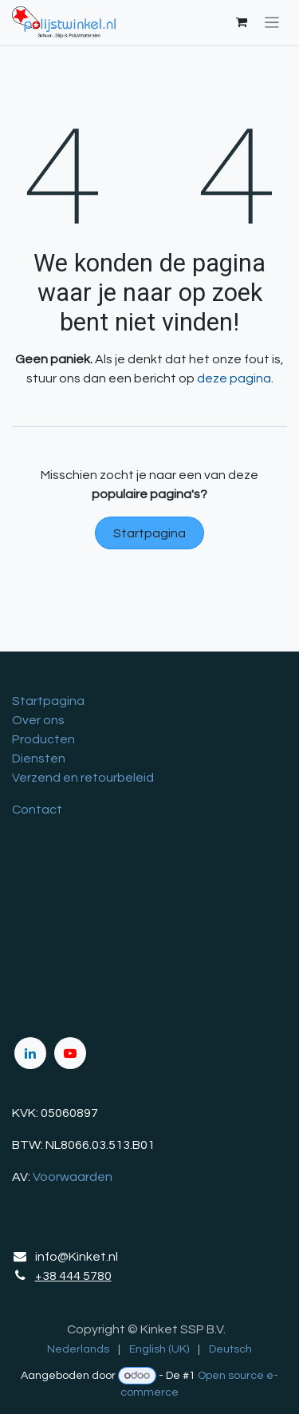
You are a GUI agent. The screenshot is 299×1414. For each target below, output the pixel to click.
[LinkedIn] (30, 1053)
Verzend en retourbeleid (83, 777)
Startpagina (149, 533)
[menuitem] (78, 1350)
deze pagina (234, 378)
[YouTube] (70, 1053)
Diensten (38, 758)
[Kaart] (149, 926)
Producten (43, 739)
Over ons (38, 720)
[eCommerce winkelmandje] (241, 22)
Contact (37, 809)
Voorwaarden (72, 1176)
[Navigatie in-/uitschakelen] (272, 22)
